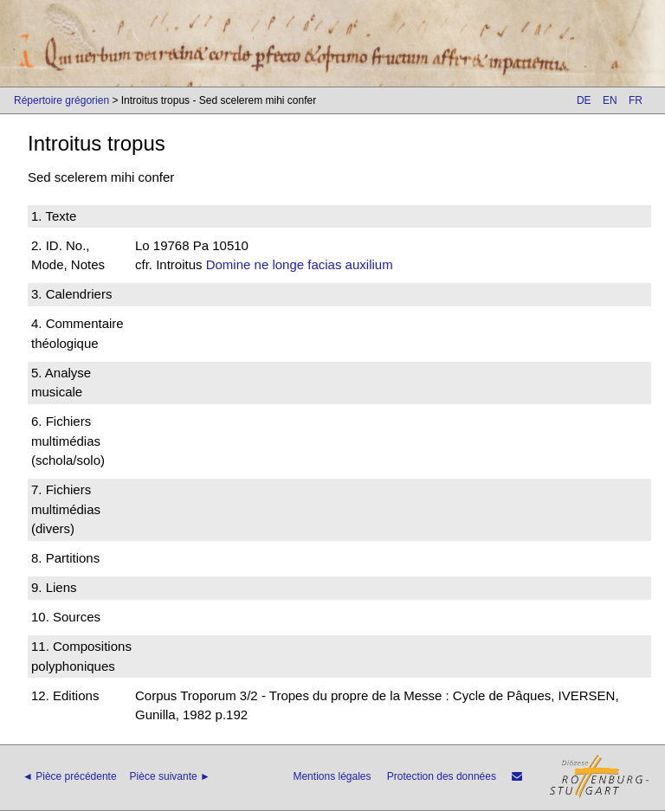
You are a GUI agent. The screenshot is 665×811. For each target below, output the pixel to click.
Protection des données (441, 776)
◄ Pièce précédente (70, 776)
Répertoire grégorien (61, 100)
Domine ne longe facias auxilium (299, 264)
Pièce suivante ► (170, 776)
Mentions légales (332, 776)
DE (584, 100)
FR (635, 100)
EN (610, 100)
